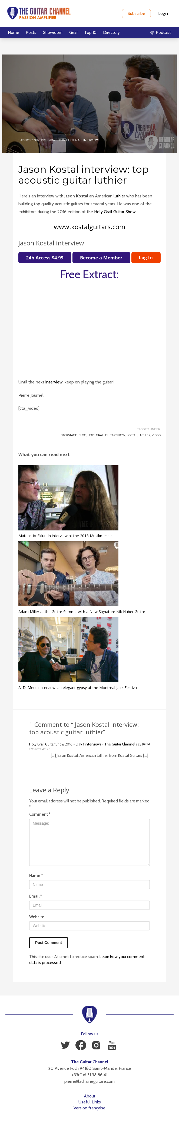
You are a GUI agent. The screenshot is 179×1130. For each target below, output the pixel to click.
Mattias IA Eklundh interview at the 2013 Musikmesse (65, 535)
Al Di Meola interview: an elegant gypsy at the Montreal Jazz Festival (78, 687)
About (89, 1096)
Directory (111, 32)
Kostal (132, 435)
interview (54, 382)
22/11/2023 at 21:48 (39, 749)
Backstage (69, 435)
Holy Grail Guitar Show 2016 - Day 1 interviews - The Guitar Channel (82, 744)
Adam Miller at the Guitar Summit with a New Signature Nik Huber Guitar (81, 611)
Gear (73, 32)
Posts (31, 32)
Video (156, 435)
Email (35, 896)
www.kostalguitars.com (89, 226)
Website (36, 916)
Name (36, 875)
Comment (40, 814)
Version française (89, 1107)
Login (163, 13)
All (80, 140)
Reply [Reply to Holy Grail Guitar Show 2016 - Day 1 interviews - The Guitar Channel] (146, 743)
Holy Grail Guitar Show (115, 211)
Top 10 (90, 32)
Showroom (52, 32)
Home (13, 32)
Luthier (144, 435)
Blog (82, 435)
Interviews (91, 140)
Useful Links (89, 1102)
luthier (119, 196)
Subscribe (136, 13)
